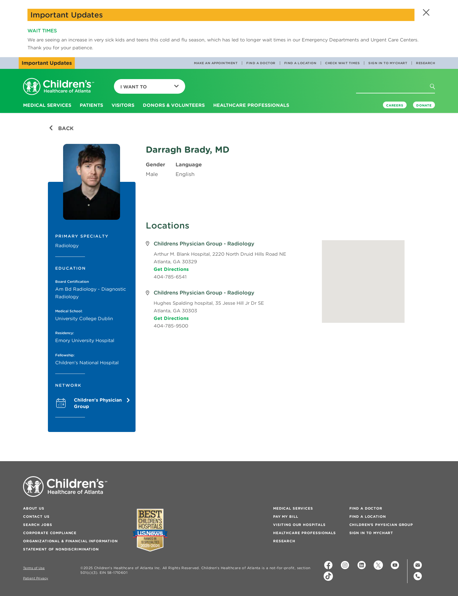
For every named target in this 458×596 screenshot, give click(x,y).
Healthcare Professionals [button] (251, 105)
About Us (33, 508)
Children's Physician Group (101, 403)
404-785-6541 (170, 277)
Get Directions (171, 269)
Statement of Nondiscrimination (61, 549)
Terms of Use (34, 568)
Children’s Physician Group (381, 524)
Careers (394, 105)
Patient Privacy (35, 578)
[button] (425, 12)
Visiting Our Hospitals (299, 524)
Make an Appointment (216, 63)
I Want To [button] (149, 87)
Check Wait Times (342, 63)
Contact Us (36, 516)
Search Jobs (37, 524)
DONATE (424, 105)
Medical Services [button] (47, 105)
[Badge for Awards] (150, 530)
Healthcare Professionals (304, 533)
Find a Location (300, 63)
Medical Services (293, 508)
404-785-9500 (171, 326)
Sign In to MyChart (387, 63)
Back (61, 128)
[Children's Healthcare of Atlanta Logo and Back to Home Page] (59, 87)
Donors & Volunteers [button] (174, 105)
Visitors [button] (123, 105)
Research (425, 63)
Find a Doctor (260, 63)
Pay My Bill (285, 516)
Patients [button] (91, 105)
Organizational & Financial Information (70, 541)
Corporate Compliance (50, 533)
